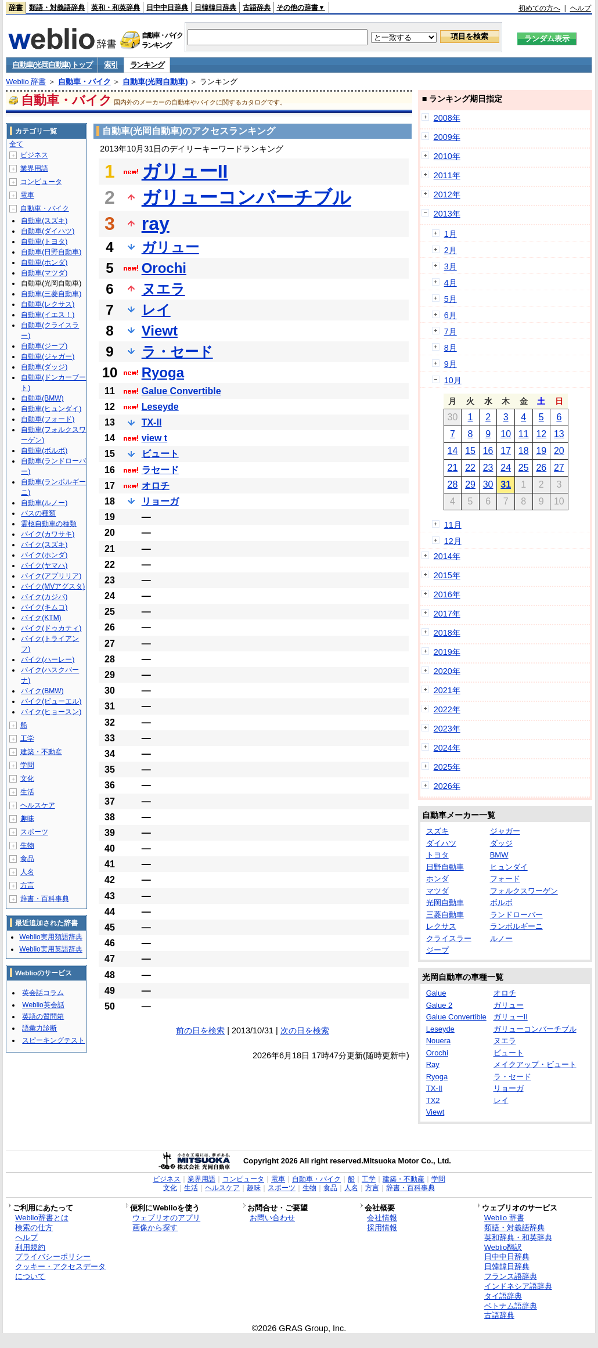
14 (453, 451)
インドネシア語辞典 (518, 1286)
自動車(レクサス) (47, 304)
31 (505, 484)
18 (523, 451)
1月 (450, 234)
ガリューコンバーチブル (246, 197)
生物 (27, 845)
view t (154, 438)
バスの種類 (38, 513)
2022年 (447, 709)
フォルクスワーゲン (524, 890)
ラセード (160, 470)
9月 (450, 364)
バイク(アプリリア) (51, 576)
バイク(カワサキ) (47, 534)
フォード (505, 878)
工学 (27, 738)
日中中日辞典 (167, 7)
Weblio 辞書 (26, 81)
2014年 (447, 556)
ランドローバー (516, 914)
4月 (450, 282)
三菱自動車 (445, 914)
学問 (27, 765)
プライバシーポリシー (53, 1256)
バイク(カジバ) (44, 597)
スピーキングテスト (53, 1040)
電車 (27, 195)
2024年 (447, 747)
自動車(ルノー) (44, 503)
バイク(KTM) (41, 618)
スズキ (437, 831)
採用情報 (382, 1227)
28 (453, 484)
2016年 (447, 594)
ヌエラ (163, 289)
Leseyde (160, 407)
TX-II (152, 422)
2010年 (447, 156)
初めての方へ (539, 8)
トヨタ (437, 854)
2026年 (447, 786)
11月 (453, 524)
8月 (450, 347)
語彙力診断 (39, 1028)
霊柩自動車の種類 (49, 524)
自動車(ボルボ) (44, 450)
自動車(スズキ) (44, 221)
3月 (450, 266)
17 (505, 451)
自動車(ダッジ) (44, 367)
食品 (27, 859)
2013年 (447, 213)
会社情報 (382, 1217)
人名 (27, 872)
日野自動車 (445, 867)
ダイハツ (441, 843)
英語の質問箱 (43, 1016)
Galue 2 (439, 1005)
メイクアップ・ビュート (535, 1064)
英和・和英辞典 (115, 7)
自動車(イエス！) (47, 315)
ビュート (160, 454)
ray (156, 223)
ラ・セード (177, 351)
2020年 (447, 671)
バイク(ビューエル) (51, 701)
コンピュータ (41, 182)
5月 (450, 299)
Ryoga (163, 372)
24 (505, 468)
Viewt (160, 330)
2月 (450, 250)
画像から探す (155, 1227)
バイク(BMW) (42, 691)
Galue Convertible (181, 391)
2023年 (447, 728)
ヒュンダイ (509, 867)
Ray (433, 1064)
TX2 (433, 1100)
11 (523, 434)
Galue (436, 993)
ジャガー (505, 831)
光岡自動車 (445, 902)
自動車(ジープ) (44, 346)
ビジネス (34, 155)
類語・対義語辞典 (57, 7)
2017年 (447, 613)
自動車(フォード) (47, 419)
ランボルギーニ (516, 926)
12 (541, 434)
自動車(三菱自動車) (51, 294)
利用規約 (30, 1247)
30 (488, 484)
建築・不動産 (41, 752)
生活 (27, 792)
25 (523, 468)
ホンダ (437, 878)
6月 (450, 315)
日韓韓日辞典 (215, 7)
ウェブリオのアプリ (166, 1217)
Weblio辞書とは (41, 1217)
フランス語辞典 (510, 1276)
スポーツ (34, 832)
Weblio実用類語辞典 (50, 937)
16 (488, 451)
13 (559, 434)
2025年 (447, 767)
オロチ (156, 486)
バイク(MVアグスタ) (53, 586)
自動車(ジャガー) (47, 356)
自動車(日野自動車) (51, 252)
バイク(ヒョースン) (51, 712)
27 (559, 468)
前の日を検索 (200, 1030)
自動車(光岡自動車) (155, 81)
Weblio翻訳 (503, 1247)
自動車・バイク (84, 81)
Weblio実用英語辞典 (50, 949)
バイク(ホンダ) (44, 555)
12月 (453, 541)
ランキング (147, 64)
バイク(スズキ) (44, 544)
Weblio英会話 (43, 1005)
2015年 (447, 575)
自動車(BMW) (42, 398)
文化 (27, 778)
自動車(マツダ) (44, 273)
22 (470, 468)
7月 (450, 331)
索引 (110, 64)
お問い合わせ (272, 1217)
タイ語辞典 (503, 1296)
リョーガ (160, 501)
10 (505, 434)
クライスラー (448, 938)
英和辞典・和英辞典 (518, 1237)
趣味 (27, 818)
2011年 (447, 175)
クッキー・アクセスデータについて (60, 1271)
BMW (499, 854)
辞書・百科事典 (44, 899)
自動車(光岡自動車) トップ (52, 64)
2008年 (447, 117)
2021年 (447, 690)
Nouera (438, 1040)
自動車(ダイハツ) (47, 231)
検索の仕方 (34, 1227)
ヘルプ (580, 8)
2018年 (447, 632)
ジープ (437, 950)
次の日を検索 (304, 1030)
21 (453, 468)
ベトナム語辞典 (510, 1306)
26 (541, 468)
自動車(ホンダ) (44, 262)
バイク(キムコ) (44, 607)
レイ (156, 310)
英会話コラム (43, 993)
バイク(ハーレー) (47, 659)
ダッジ (501, 843)
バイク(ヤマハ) (44, 565)
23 (488, 468)
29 (470, 484)
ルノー (501, 938)
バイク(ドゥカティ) (51, 628)
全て (16, 143)
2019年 (447, 652)
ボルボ (501, 902)
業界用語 (34, 168)
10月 (453, 380)
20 (559, 451)
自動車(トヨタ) (44, 241)
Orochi (164, 268)
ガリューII (185, 171)
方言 (27, 885)
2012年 (447, 194)
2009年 (447, 137)
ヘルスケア (37, 805)
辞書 (16, 7)
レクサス (441, 926)
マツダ (437, 890)
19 (541, 451)
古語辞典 (257, 7)
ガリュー (170, 247)
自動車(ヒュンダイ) (51, 409)
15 (470, 451)
